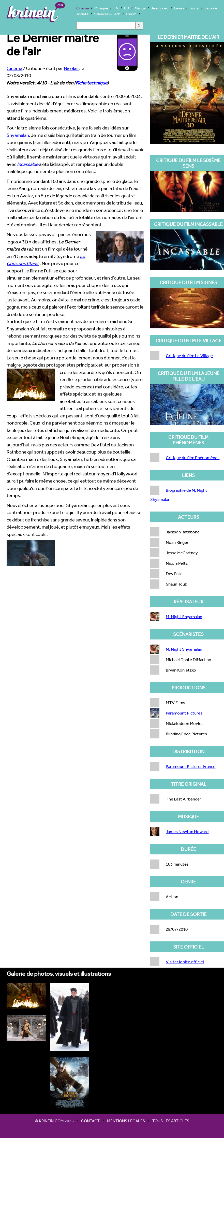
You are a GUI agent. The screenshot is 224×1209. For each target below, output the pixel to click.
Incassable (27, 164)
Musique (101, 8)
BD (126, 8)
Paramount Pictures (184, 713)
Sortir (194, 8)
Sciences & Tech (107, 13)
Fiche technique (91, 82)
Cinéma (82, 8)
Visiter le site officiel (185, 961)
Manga (140, 8)
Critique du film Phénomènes (192, 457)
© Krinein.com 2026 (54, 1120)
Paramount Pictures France (190, 766)
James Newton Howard (187, 831)
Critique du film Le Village (189, 355)
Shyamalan (18, 135)
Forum (131, 13)
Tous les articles (170, 1120)
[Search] (105, 26)
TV (116, 8)
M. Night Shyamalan (184, 616)
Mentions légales (126, 1120)
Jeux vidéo (160, 8)
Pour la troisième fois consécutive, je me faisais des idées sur (68, 127)
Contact (90, 1120)
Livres (179, 8)
